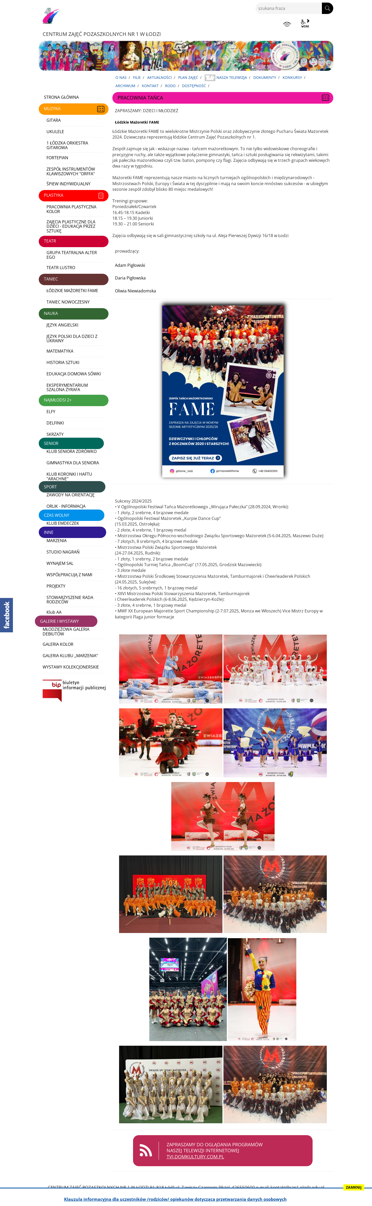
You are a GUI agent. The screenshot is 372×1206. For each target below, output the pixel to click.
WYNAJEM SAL (60, 563)
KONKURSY (292, 77)
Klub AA (54, 612)
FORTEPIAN (57, 158)
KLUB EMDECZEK (63, 523)
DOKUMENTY (264, 77)
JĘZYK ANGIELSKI (62, 325)
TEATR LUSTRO (61, 267)
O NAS (121, 77)
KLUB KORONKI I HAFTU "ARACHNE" (69, 476)
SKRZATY (55, 434)
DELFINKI (55, 423)
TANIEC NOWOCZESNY (68, 302)
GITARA (54, 120)
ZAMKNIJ (354, 1187)
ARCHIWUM (125, 85)
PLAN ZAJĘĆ (188, 77)
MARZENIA (57, 540)
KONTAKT (150, 85)
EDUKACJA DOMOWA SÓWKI (74, 374)
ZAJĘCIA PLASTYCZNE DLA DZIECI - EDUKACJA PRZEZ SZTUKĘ (71, 226)
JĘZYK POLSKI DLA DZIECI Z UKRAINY (72, 338)
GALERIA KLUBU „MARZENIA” (70, 655)
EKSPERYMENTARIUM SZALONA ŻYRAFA (67, 387)
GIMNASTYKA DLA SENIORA (73, 463)
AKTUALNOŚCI (159, 77)
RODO (170, 85)
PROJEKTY (56, 586)
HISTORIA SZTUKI (63, 362)
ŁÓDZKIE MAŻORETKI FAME (72, 290)
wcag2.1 (305, 23)
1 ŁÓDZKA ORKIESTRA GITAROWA (67, 145)
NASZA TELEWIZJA (226, 77)
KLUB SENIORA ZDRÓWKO (72, 451)
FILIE (137, 77)
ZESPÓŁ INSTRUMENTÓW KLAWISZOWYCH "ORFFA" (71, 171)
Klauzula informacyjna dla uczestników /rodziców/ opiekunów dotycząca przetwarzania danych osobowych (175, 1199)
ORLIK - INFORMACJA (66, 506)
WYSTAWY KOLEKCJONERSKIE (71, 667)
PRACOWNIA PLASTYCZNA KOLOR (71, 209)
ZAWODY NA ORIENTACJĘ (71, 495)
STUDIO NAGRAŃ (63, 552)
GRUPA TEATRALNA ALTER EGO (72, 255)
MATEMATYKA (60, 351)
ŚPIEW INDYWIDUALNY (68, 184)
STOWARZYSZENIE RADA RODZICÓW (70, 600)
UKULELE (55, 131)
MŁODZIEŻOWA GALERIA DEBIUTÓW (66, 631)
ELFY (51, 411)
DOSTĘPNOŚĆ (194, 85)
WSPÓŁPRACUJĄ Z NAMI (69, 575)
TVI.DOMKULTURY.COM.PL (199, 1157)
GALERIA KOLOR (58, 644)
